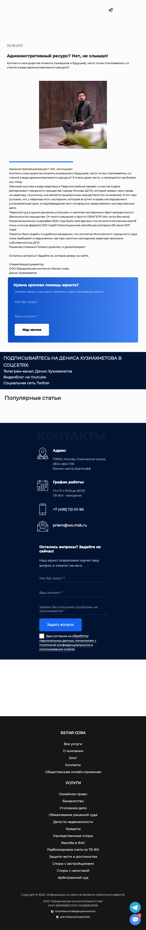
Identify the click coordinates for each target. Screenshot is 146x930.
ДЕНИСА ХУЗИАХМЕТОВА (88, 358)
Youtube (38, 377)
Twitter (43, 383)
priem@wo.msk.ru (70, 525)
